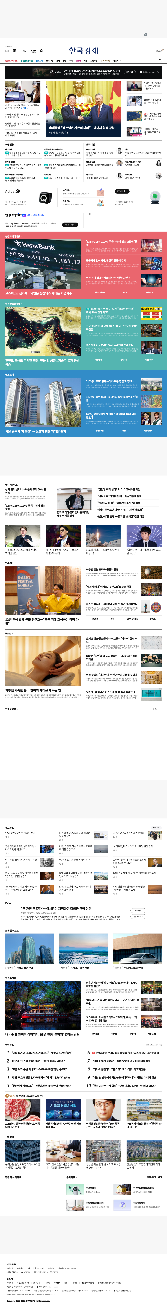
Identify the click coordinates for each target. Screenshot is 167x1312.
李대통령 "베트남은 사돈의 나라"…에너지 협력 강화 (81, 128)
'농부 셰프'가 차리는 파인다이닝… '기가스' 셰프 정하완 (112, 1001)
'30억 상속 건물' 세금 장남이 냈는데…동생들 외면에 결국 (62, 1166)
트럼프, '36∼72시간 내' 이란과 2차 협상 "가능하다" (152, 85)
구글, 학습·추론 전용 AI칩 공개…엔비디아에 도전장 (22, 134)
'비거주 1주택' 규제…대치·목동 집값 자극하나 (109, 381)
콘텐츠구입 (25, 1282)
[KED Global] (33, 50)
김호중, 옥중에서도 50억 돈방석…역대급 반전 (22, 551)
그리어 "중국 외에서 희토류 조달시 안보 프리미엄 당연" (129, 861)
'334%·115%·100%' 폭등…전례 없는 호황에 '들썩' (111, 243)
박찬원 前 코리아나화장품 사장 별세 (21, 861)
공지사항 (70, 1177)
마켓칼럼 (8, 149)
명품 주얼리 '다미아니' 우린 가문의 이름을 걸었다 (111, 675)
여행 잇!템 (152, 1033)
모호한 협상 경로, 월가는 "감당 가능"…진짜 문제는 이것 (21, 179)
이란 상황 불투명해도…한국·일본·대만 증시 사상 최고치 (129, 888)
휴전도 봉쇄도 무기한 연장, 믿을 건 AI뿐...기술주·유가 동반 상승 (42, 362)
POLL (8, 902)
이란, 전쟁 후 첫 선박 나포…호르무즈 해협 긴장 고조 (75, 847)
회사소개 (10, 1268)
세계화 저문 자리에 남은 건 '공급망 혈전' (99, 154)
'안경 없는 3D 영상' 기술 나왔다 (20, 833)
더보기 (115, 60)
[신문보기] (7, 50)
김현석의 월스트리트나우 (53, 149)
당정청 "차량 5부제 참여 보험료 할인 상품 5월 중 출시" (22, 125)
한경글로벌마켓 (27, 60)
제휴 (18, 1282)
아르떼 (8, 562)
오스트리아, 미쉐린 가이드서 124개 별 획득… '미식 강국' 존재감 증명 (111, 1018)
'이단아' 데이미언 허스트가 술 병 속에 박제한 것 (111, 692)
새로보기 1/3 (156, 828)
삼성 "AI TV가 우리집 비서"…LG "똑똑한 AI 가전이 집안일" (22, 107)
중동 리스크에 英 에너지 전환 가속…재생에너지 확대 (62, 166)
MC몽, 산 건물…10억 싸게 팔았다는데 (62, 551)
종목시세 (123, 359)
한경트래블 (10, 977)
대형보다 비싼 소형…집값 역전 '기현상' (152, 131)
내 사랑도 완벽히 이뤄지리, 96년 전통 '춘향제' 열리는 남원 (42, 1034)
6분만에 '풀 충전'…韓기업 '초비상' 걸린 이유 (120, 516)
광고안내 (40, 1268)
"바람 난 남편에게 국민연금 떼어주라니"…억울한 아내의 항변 (124, 1077)
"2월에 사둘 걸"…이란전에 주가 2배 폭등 (118, 503)
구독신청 (20, 1268)
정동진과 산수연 (132, 165)
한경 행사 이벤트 (13, 1177)
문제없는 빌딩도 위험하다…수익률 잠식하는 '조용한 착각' (22, 1166)
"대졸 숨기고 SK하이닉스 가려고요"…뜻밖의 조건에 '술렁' (41, 1053)
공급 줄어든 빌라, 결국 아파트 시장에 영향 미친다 (103, 1166)
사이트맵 (46, 1282)
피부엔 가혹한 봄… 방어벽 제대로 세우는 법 (33, 690)
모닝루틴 (93, 60)
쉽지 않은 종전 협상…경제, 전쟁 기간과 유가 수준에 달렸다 (22, 154)
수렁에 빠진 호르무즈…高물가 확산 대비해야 (143, 154)
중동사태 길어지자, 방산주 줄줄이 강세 (106, 260)
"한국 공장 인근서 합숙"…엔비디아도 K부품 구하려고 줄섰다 (123, 1086)
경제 (58, 60)
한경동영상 (10, 709)
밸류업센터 (148, 430)
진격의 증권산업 (19, 968)
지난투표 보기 (138, 916)
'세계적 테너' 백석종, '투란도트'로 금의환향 (108, 587)
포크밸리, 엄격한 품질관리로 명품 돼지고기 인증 (22, 1125)
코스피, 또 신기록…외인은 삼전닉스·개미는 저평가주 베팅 (22, 116)
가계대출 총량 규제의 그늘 (97, 177)
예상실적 (98, 359)
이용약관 (74, 1282)
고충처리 (30, 1268)
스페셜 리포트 (12, 930)
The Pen (9, 1136)
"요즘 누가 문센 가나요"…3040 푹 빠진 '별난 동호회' (39, 1069)
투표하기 (138, 910)
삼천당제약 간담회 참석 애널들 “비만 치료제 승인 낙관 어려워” (126, 1053)
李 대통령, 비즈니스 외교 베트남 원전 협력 (133, 846)
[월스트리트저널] (24, 50)
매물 (124, 430)
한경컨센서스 (100, 292)
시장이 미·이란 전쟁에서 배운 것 (99, 165)
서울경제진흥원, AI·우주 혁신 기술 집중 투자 (63, 1125)
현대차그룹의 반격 (128, 968)
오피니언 (49, 60)
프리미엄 (106, 60)
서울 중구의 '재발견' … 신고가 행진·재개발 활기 (35, 431)
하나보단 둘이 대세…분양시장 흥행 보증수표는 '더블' (112, 398)
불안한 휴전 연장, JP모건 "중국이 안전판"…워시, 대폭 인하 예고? (62, 154)
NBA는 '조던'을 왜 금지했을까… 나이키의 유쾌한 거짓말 (111, 657)
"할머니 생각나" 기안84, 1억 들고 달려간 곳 (143, 551)
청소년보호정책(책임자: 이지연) (109, 1282)
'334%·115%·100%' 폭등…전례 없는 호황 (25, 507)
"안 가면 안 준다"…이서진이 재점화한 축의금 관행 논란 (56, 908)
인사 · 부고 (151, 1177)
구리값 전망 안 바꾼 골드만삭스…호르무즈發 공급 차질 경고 (23, 166)
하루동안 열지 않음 (148, 72)
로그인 (159, 50)
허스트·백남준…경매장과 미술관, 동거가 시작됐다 (112, 604)
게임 (85, 60)
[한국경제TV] (16, 50)
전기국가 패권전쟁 (74, 968)
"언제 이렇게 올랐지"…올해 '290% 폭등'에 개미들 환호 (121, 1061)
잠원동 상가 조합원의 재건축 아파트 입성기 (143, 1166)
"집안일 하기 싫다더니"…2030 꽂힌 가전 (118, 489)
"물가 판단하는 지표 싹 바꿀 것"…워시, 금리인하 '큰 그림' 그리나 (21, 888)
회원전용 (9, 144)
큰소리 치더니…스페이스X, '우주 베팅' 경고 (103, 551)
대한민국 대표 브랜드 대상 (28, 1095)
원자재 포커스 (10, 162)
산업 (64, 60)
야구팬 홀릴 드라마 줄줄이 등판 (102, 569)
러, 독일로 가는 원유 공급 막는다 (74, 859)
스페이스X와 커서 (132, 177)
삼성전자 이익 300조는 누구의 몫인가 (152, 101)
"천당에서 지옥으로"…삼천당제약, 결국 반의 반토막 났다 (41, 1086)
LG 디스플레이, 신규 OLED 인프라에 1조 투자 (134, 873)
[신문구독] (41, 50)
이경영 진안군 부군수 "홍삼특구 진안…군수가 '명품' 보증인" (102, 1125)
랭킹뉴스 (9, 1044)
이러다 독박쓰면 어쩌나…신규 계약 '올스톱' (120, 510)
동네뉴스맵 (100, 430)
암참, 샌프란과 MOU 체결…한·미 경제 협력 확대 (75, 888)
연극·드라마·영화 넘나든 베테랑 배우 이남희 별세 (73, 514)
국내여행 (114, 1033)
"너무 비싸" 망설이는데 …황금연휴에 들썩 (119, 496)
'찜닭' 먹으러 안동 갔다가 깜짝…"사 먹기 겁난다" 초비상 (40, 1077)
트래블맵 (95, 1033)
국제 (71, 60)
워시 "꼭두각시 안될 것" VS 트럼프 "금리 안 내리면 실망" (21, 874)
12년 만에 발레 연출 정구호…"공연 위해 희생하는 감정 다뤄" (41, 621)
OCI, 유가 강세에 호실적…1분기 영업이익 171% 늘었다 (75, 874)
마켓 (149, 292)
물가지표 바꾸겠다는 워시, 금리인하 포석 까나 (109, 345)
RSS (65, 1282)
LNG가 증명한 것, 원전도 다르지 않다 (61, 177)
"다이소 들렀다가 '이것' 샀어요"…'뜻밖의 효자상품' (119, 1069)
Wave (78, 60)
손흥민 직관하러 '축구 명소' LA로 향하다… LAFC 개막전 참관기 (111, 984)
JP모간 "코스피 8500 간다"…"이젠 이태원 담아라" (38, 1061)
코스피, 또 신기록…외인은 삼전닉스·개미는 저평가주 (38, 293)
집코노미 (39, 60)
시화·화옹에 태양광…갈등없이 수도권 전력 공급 (153, 116)
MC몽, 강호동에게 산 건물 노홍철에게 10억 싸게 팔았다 (111, 415)
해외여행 (133, 1033)
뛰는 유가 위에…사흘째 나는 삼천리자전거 (108, 277)
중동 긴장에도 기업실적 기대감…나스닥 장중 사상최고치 (21, 847)
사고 (160, 1177)
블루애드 (51, 1268)
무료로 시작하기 (70, 224)
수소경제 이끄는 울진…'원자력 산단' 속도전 (144, 1125)
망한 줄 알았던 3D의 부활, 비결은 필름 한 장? (74, 834)
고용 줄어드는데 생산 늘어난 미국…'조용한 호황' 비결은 (111, 327)
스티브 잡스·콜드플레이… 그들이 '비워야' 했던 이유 (111, 640)
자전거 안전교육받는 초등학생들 (128, 833)
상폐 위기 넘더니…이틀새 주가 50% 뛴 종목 (25, 491)
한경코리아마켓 (11, 60)
